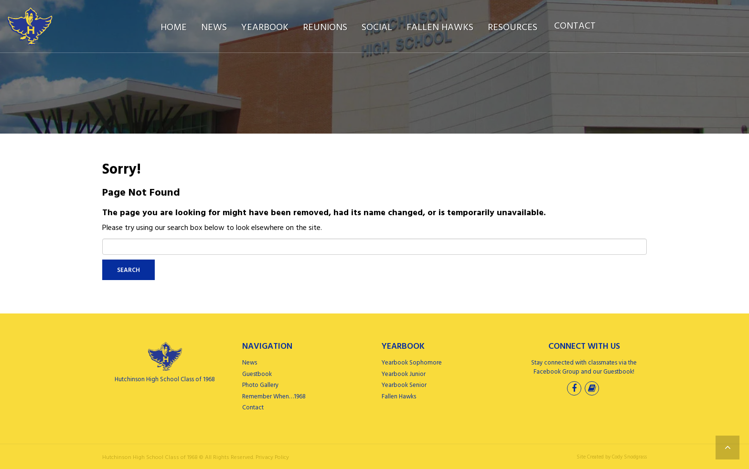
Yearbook (265, 27)
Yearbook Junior (404, 374)
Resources (512, 27)
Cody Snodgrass (629, 457)
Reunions (325, 27)
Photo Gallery (260, 385)
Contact (575, 26)
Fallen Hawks (440, 27)
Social (377, 27)
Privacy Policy (272, 457)
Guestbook (257, 374)
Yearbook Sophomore (412, 363)
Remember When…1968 (274, 397)
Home (173, 27)
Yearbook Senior (404, 385)
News (214, 27)
